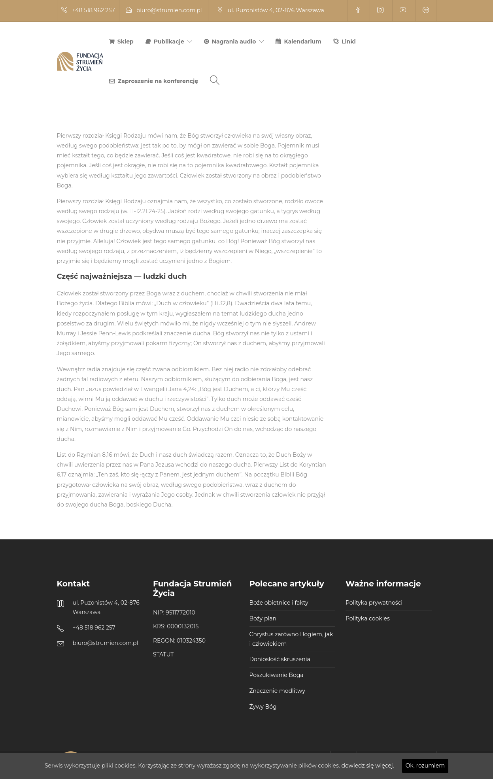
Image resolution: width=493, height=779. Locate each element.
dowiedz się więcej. (368, 765)
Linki (349, 41)
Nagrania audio (234, 41)
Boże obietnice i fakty (278, 602)
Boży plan (262, 618)
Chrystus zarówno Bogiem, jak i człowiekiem (291, 639)
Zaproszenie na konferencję (158, 81)
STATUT (163, 654)
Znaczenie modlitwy (277, 690)
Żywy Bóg (263, 706)
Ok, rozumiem (425, 765)
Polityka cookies (368, 618)
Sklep (125, 41)
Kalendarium (302, 41)
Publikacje (169, 41)
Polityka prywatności (374, 602)
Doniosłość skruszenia (279, 659)
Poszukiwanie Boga (276, 675)
